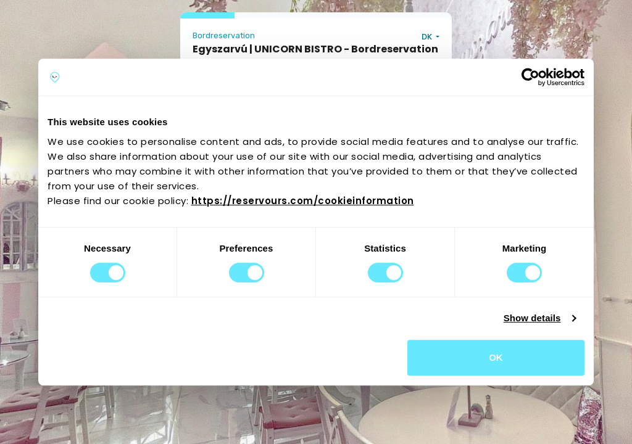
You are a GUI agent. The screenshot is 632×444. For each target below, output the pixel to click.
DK (428, 37)
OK (496, 357)
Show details (532, 318)
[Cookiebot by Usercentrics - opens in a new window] (530, 77)
